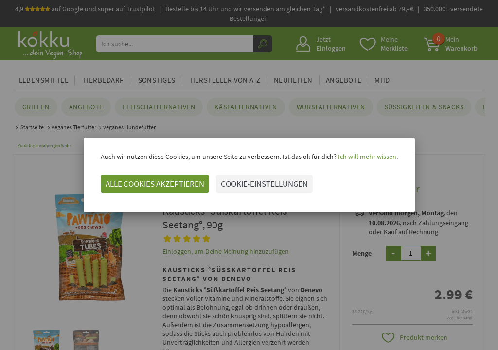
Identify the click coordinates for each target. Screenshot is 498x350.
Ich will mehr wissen (366, 156)
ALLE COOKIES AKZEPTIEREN (155, 183)
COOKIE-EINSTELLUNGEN (264, 183)
